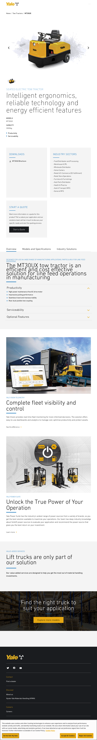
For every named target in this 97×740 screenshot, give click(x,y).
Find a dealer (11, 681)
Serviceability (15, 309)
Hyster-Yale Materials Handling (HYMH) (20, 698)
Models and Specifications (36, 248)
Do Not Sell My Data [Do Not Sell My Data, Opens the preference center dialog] (10, 737)
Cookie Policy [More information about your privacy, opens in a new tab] (50, 732)
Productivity (14, 287)
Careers (9, 711)
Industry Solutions (67, 248)
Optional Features (18, 316)
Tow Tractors (18, 13)
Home (8, 13)
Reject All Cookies (85, 737)
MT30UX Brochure (17, 161)
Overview (11, 248)
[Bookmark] (89, 88)
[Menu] (89, 3)
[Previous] (8, 47)
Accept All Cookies (68, 737)
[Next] (88, 47)
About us (9, 694)
